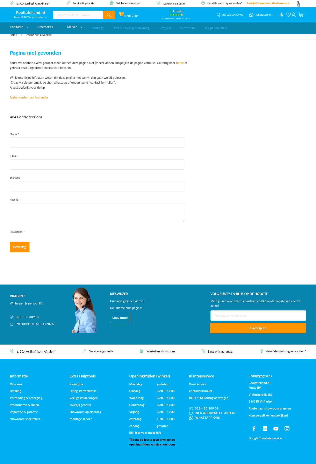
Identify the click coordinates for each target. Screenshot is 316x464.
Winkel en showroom (128, 3)
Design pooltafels (215, 27)
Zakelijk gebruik (80, 405)
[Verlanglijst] (288, 15)
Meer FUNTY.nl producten (30, 17)
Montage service (81, 419)
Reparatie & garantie (24, 412)
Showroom (187, 27)
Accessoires (47, 27)
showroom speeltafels (25, 419)
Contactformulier (200, 391)
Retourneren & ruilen (24, 405)
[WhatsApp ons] (261, 15)
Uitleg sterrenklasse (83, 391)
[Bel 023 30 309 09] (230, 15)
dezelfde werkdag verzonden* (225, 3)
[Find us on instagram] (287, 429)
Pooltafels (19, 27)
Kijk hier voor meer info (145, 433)
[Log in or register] (293, 15)
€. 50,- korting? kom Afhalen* (33, 3)
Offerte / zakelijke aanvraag (131, 27)
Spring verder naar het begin (29, 97)
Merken (74, 27)
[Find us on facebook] (254, 429)
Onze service (197, 384)
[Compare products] (281, 15)
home (180, 63)
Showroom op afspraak (85, 412)
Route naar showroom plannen (270, 408)
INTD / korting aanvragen (209, 398)
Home (13, 35)
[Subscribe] (258, 328)
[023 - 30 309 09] (38, 317)
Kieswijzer (164, 27)
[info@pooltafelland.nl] (38, 324)
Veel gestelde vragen (84, 398)
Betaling (15, 391)
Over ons (16, 384)
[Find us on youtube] (276, 429)
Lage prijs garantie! (174, 3)
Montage (98, 27)
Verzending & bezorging (26, 398)
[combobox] (78, 15)
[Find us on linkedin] (265, 429)
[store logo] (30, 12)
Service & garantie (83, 3)
